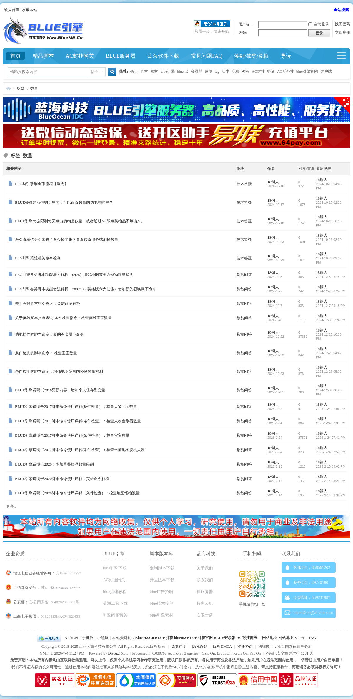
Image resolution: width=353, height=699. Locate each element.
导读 (286, 56)
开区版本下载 (162, 580)
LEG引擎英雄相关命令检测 (38, 258)
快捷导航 (343, 56)
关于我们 (205, 568)
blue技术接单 (161, 603)
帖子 (94, 71)
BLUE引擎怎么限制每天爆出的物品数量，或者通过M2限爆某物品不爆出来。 (80, 221)
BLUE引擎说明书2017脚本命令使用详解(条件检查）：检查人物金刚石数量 (78, 421)
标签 (20, 88)
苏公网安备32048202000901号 (54, 602)
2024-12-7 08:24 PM (330, 291)
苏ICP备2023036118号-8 (61, 587)
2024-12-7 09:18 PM (330, 305)
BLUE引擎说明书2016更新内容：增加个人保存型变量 (60, 390)
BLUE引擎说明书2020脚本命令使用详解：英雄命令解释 (62, 478)
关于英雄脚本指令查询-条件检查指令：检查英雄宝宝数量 (63, 318)
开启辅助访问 (330, 10)
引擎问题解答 (115, 615)
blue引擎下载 (114, 568)
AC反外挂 (285, 71)
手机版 (87, 637)
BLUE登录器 (224, 637)
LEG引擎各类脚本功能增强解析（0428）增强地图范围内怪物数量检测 (74, 274)
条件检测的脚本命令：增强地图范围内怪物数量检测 (59, 371)
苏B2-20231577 (68, 573)
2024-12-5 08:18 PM (330, 277)
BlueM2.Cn (144, 637)
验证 (271, 71)
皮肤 (208, 71)
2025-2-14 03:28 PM (330, 481)
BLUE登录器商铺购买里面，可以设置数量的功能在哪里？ (64, 202)
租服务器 (205, 591)
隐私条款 (199, 646)
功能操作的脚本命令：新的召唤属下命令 (49, 334)
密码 (243, 32)
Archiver (71, 637)
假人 (134, 71)
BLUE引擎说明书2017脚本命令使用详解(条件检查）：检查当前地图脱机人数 (80, 450)
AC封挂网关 (80, 56)
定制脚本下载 (162, 568)
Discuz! (114, 653)
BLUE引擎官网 (200, 637)
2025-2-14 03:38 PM (330, 495)
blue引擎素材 (161, 615)
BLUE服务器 (121, 56)
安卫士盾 (205, 615)
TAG (312, 637)
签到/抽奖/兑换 (251, 56)
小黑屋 (103, 637)
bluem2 (183, 71)
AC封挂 (258, 71)
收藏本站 (29, 10)
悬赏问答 (244, 274)
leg (217, 71)
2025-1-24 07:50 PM (330, 452)
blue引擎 (167, 71)
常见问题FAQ (206, 56)
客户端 (326, 71)
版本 (225, 71)
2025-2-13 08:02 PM (330, 466)
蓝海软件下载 (163, 56)
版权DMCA (222, 646)
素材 (154, 71)
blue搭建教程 (114, 591)
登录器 (196, 71)
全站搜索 (341, 10)
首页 (15, 56)
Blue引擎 (8, 88)
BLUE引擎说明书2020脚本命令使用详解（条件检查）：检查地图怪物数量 (77, 493)
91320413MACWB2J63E (61, 616)
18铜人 (273, 182)
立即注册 (342, 32)
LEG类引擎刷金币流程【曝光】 (41, 184)
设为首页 (11, 10)
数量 (34, 88)
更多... (11, 506)
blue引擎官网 (307, 71)
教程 (245, 71)
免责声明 (179, 646)
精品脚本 (43, 56)
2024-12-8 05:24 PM (330, 320)
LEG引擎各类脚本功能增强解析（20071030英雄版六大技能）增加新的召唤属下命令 (85, 289)
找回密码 (342, 24)
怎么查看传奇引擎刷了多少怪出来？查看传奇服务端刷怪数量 (66, 239)
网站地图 (269, 637)
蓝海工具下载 (115, 603)
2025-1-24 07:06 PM (330, 408)
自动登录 (318, 24)
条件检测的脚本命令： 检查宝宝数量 (46, 353)
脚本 (144, 71)
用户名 (244, 24)
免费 (235, 71)
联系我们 (205, 580)
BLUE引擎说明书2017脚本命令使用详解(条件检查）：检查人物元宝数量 (76, 406)
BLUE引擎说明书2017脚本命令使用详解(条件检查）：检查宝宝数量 (72, 435)
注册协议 (245, 646)
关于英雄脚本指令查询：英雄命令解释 (47, 303)
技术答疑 (244, 184)
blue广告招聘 (161, 591)
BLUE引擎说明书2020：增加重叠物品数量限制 (54, 464)
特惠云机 (205, 603)
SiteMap (300, 637)
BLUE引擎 (164, 637)
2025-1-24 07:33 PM (330, 423)
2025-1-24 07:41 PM (330, 437)
